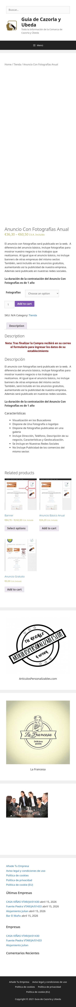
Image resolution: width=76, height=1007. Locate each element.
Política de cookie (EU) (19, 884)
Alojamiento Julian (17, 911)
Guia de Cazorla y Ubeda (41, 22)
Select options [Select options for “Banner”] (16, 528)
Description (16, 326)
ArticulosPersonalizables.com (38, 678)
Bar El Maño (13, 915)
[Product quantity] (9, 304)
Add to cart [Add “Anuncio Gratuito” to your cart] (14, 589)
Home (8, 64)
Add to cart (24, 304)
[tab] (16, 326)
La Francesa (38, 769)
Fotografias (13, 292)
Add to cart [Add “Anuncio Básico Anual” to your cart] (49, 528)
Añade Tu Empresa (17, 866)
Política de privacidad (19, 880)
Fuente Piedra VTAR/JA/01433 (24, 906)
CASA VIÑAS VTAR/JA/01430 (22, 901)
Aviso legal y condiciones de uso (25, 870)
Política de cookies (17, 875)
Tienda (17, 64)
